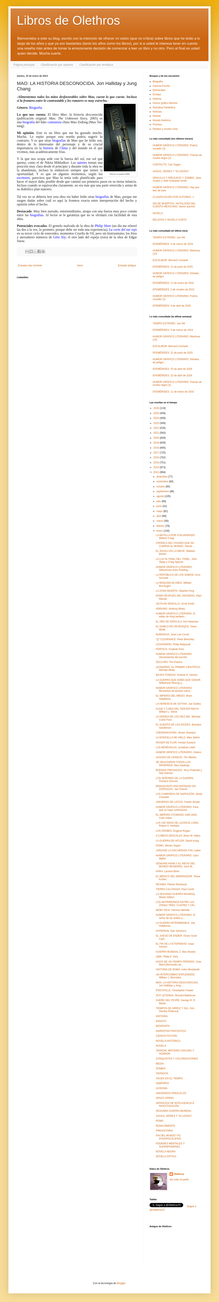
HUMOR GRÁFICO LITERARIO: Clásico (178, 752)
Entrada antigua (127, 265)
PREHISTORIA (164, 1130)
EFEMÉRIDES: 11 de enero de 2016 (173, 283)
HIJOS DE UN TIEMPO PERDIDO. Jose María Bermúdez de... (178, 963)
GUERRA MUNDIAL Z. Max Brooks (175, 951)
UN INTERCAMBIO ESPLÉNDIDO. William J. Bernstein (175, 976)
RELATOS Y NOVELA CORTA (170, 219)
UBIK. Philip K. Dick (167, 956)
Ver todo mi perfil (179, 1179)
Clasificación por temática (96, 64)
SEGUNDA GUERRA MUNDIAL (174, 1110)
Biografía (158, 81)
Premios (157, 124)
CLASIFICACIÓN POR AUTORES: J (173, 197)
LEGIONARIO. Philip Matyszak (173, 644)
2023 (157, 423)
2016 (157, 457)
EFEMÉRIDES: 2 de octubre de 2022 (173, 289)
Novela (156, 115)
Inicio (80, 265)
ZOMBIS (161, 1068)
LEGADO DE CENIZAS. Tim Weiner (176, 757)
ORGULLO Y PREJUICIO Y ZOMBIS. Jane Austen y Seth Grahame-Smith (177, 179)
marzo (160, 520)
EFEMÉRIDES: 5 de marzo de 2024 (173, 244)
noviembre (162, 481)
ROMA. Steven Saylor (168, 845)
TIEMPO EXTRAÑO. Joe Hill (169, 237)
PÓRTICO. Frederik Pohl (170, 649)
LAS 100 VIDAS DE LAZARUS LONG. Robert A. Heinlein (177, 824)
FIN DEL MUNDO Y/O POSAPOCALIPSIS (168, 1137)
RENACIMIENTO (165, 1125)
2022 (157, 427)
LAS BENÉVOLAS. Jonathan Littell (175, 747)
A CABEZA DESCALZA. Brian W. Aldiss (178, 835)
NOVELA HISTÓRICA (168, 1040)
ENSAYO (161, 1021)
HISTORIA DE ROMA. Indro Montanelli (177, 969)
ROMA (159, 1120)
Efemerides (159, 90)
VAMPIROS (162, 1083)
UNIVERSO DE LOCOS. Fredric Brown (178, 802)
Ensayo (157, 94)
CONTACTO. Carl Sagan (167, 164)
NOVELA (158, 213)
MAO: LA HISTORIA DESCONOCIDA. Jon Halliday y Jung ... (177, 984)
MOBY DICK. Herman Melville (173, 910)
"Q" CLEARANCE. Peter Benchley (175, 639)
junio (159, 506)
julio (159, 501)
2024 (157, 418)
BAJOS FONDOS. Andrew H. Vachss (177, 674)
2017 (157, 452)
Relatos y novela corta (165, 128)
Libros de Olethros (68, 20)
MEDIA (160, 1063)
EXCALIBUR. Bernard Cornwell (170, 260)
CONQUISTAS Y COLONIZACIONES (177, 1058)
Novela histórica (162, 120)
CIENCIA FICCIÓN (166, 1035)
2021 (157, 432)
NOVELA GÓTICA (166, 1156)
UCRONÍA (161, 1088)
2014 (157, 467)
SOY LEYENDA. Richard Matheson (176, 995)
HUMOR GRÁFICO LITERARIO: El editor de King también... (175, 615)
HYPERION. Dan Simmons (171, 930)
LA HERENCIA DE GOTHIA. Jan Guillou (178, 703)
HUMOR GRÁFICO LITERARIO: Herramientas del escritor (174, 655)
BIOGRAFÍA (163, 1025)
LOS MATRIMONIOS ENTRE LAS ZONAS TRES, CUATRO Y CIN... (176, 903)
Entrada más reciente (30, 265)
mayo (159, 511)
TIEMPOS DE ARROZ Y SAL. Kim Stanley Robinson (175, 1010)
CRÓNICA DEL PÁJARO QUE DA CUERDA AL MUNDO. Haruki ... (175, 544)
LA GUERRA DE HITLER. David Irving (177, 840)
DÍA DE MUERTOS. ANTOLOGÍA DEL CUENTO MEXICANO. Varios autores (174, 205)
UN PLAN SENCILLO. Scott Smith (175, 603)
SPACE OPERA (165, 1098)
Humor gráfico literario (165, 103)
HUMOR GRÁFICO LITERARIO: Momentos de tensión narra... (174, 689)
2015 (157, 462)
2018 (157, 447)
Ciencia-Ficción (161, 85)
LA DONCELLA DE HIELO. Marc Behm (178, 737)
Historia (157, 98)
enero (160, 530)
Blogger (121, 1283)
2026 (157, 408)
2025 (157, 413)
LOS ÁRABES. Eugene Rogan (173, 830)
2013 (157, 472)
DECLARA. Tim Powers (169, 662)
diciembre (162, 476)
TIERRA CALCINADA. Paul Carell (175, 889)
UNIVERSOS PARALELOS (171, 1093)
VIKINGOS (162, 1073)
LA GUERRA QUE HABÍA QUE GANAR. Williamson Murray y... (178, 681)
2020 (157, 437)
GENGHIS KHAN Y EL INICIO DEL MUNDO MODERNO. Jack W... (175, 865)
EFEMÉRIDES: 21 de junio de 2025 (173, 266)
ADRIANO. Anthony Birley (170, 608)
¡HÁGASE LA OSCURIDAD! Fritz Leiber (178, 850)
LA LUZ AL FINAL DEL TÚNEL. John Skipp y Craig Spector (176, 560)
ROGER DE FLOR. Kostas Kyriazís (176, 742)
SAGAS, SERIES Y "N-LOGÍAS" (171, 171)
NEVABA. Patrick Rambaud (171, 884)
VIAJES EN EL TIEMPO (169, 1078)
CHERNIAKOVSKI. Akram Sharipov (176, 732)
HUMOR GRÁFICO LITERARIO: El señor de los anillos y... (175, 916)
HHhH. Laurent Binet (167, 871)
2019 (157, 442)
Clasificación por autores (57, 64)
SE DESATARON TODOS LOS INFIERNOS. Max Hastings (173, 764)
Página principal (24, 64)
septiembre (163, 491)
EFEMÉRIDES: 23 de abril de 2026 (172, 375)
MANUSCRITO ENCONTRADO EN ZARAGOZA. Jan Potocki (176, 788)
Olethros (179, 1174)
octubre (161, 486)
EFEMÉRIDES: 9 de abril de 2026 (172, 305)
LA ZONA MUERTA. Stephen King (175, 590)
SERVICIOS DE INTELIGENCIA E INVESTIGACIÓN (175, 1105)
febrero (160, 525)
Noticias (157, 111)
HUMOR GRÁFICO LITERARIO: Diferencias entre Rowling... (174, 568)
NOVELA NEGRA (166, 1151)
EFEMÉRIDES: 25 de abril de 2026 (172, 368)
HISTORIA (162, 1016)
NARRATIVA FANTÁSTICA (171, 1031)
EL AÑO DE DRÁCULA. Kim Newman (177, 621)
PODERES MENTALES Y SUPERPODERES (170, 1145)
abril (159, 516)
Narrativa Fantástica (164, 107)
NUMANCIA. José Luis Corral (172, 634)
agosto (160, 496)
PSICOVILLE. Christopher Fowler (174, 990)
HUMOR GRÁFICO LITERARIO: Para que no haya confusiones (177, 808)
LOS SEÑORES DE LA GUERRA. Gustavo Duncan (175, 780)
